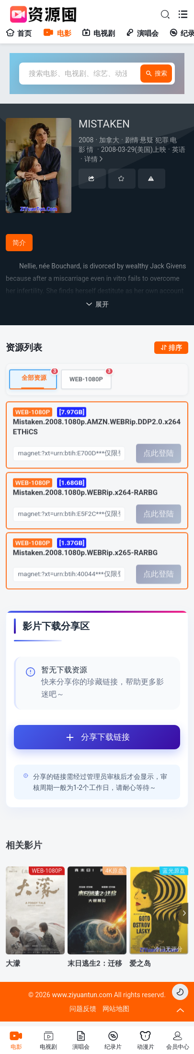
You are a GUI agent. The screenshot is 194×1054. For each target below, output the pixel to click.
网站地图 (116, 1008)
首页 (19, 33)
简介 (19, 242)
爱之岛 (140, 973)
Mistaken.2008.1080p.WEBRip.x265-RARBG (85, 556)
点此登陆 (158, 463)
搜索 (156, 73)
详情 (133, 149)
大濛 (13, 973)
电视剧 (98, 33)
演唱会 (142, 33)
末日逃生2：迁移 (95, 973)
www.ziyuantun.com (82, 995)
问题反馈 (82, 1008)
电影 (56, 33)
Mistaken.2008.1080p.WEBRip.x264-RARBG (85, 496)
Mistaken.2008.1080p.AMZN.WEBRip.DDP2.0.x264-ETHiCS (97, 431)
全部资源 (39, 385)
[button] (182, 922)
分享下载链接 (72, 737)
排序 (171, 347)
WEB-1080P (90, 385)
